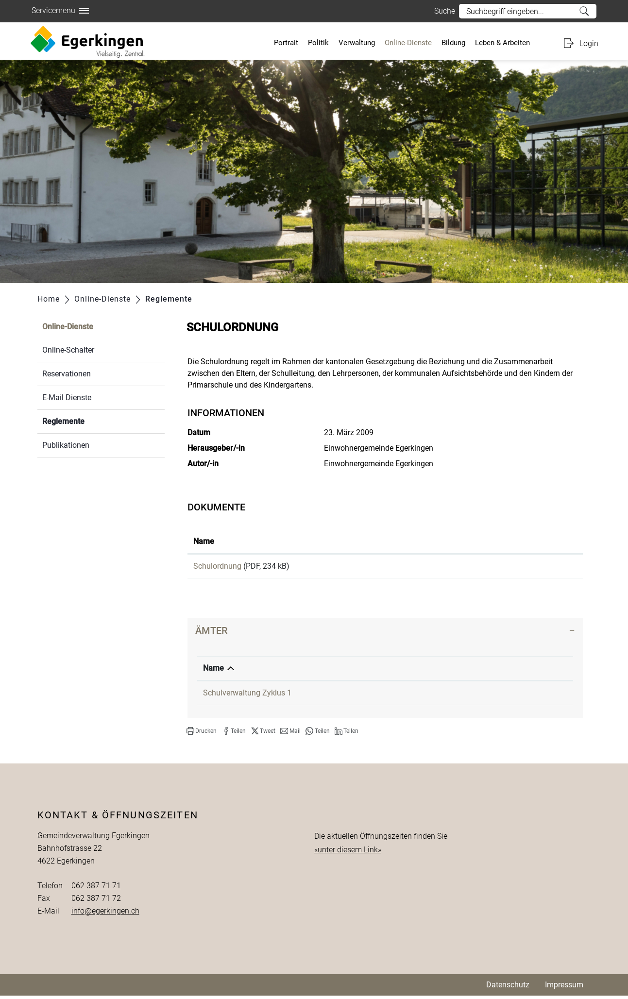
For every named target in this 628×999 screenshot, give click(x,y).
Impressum (564, 988)
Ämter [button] (211, 634)
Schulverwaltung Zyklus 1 (247, 696)
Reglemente (86, 420)
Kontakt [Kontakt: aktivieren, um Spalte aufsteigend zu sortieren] (480, 671)
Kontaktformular (495, 696)
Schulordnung (217, 566)
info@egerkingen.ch (105, 914)
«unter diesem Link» (347, 853)
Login (588, 43)
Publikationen (65, 445)
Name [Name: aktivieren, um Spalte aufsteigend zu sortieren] (203, 541)
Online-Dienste (408, 42)
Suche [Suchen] (584, 11)
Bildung (453, 42)
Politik (318, 42)
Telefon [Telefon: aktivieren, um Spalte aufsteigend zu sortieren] (380, 671)
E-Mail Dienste (66, 397)
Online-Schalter (68, 350)
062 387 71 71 (96, 889)
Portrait (286, 42)
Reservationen (66, 373)
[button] (202, 734)
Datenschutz (507, 988)
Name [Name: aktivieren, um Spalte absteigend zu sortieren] (213, 671)
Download (519, 568)
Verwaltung (357, 42)
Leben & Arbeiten (502, 42)
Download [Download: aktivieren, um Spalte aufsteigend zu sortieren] (478, 541)
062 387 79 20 (391, 696)
